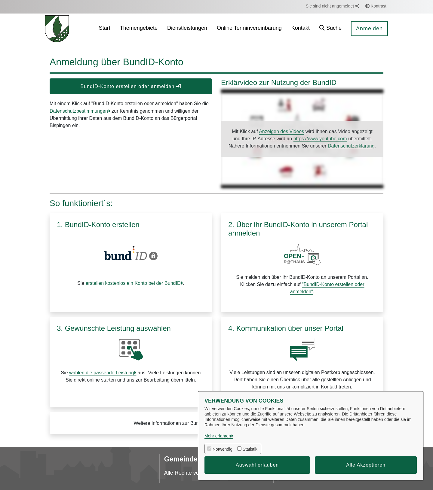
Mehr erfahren (217, 436)
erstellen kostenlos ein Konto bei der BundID (133, 283)
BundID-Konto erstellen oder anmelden (130, 86)
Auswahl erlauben (257, 464)
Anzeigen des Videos (281, 131)
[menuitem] (104, 29)
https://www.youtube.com (320, 138)
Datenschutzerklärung (351, 145)
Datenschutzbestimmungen (79, 111)
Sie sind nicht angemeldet (332, 6)
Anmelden (369, 29)
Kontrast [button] (375, 6)
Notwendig (222, 449)
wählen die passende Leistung (101, 372)
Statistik (250, 449)
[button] (330, 29)
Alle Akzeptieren (365, 464)
